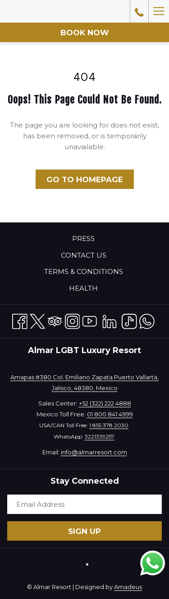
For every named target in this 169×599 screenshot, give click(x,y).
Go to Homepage (84, 179)
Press (83, 238)
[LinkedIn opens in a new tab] (109, 320)
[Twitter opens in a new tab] (37, 320)
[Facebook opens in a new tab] (19, 320)
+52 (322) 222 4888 (105, 403)
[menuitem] (84, 238)
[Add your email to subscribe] (84, 504)
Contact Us (83, 255)
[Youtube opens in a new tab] (89, 320)
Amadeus (128, 586)
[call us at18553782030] (139, 11)
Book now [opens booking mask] (84, 32)
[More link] (158, 11)
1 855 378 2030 (108, 425)
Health (83, 288)
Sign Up (84, 531)
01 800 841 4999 (110, 414)
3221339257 (99, 436)
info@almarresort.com (94, 452)
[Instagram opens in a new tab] (72, 320)
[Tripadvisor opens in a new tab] (55, 320)
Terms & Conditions (83, 271)
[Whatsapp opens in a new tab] (147, 320)
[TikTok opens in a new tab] (129, 320)
